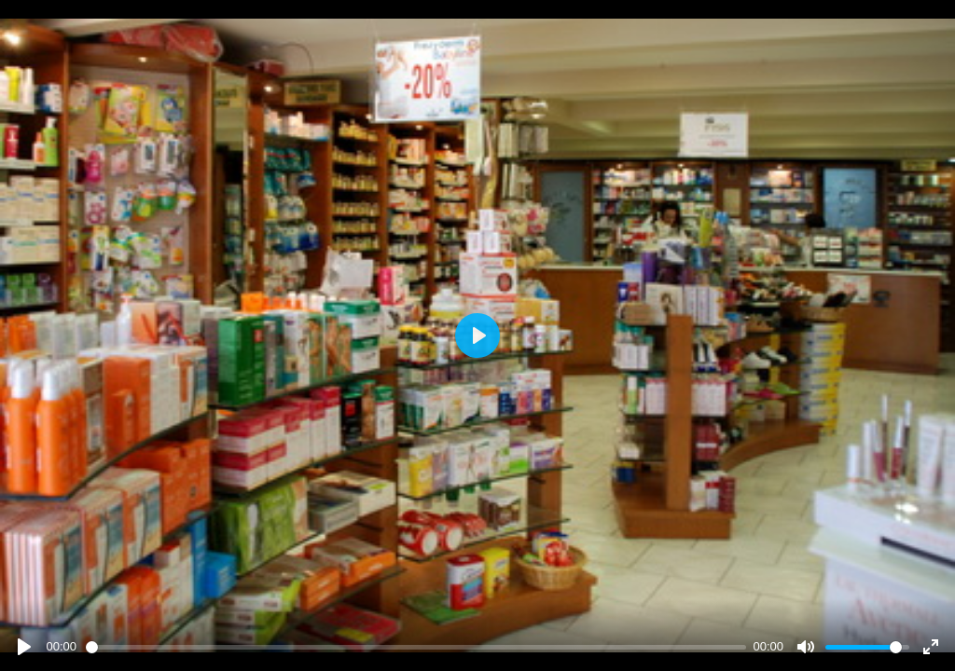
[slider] (416, 647)
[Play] (24, 647)
